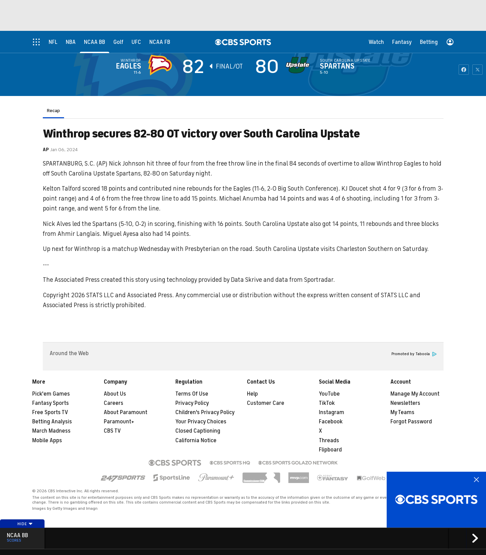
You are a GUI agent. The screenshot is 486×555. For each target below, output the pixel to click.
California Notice (195, 440)
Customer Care (265, 403)
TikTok (327, 403)
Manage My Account (414, 393)
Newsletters (405, 403)
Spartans (337, 66)
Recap (53, 110)
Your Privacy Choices (200, 421)
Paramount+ (119, 421)
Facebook (330, 421)
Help (252, 393)
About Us (115, 393)
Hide (25, 523)
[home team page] (299, 65)
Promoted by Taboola (414, 354)
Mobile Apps (47, 440)
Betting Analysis (52, 421)
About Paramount (125, 412)
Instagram (331, 412)
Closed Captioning (197, 430)
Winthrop (131, 60)
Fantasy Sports (50, 403)
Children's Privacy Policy (205, 412)
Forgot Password (411, 421)
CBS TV (112, 430)
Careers (113, 403)
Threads (329, 440)
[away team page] (161, 65)
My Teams (402, 412)
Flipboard (330, 449)
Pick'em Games (51, 393)
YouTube (329, 393)
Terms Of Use (191, 393)
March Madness (51, 430)
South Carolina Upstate (345, 60)
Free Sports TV (50, 412)
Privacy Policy (192, 403)
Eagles (128, 66)
